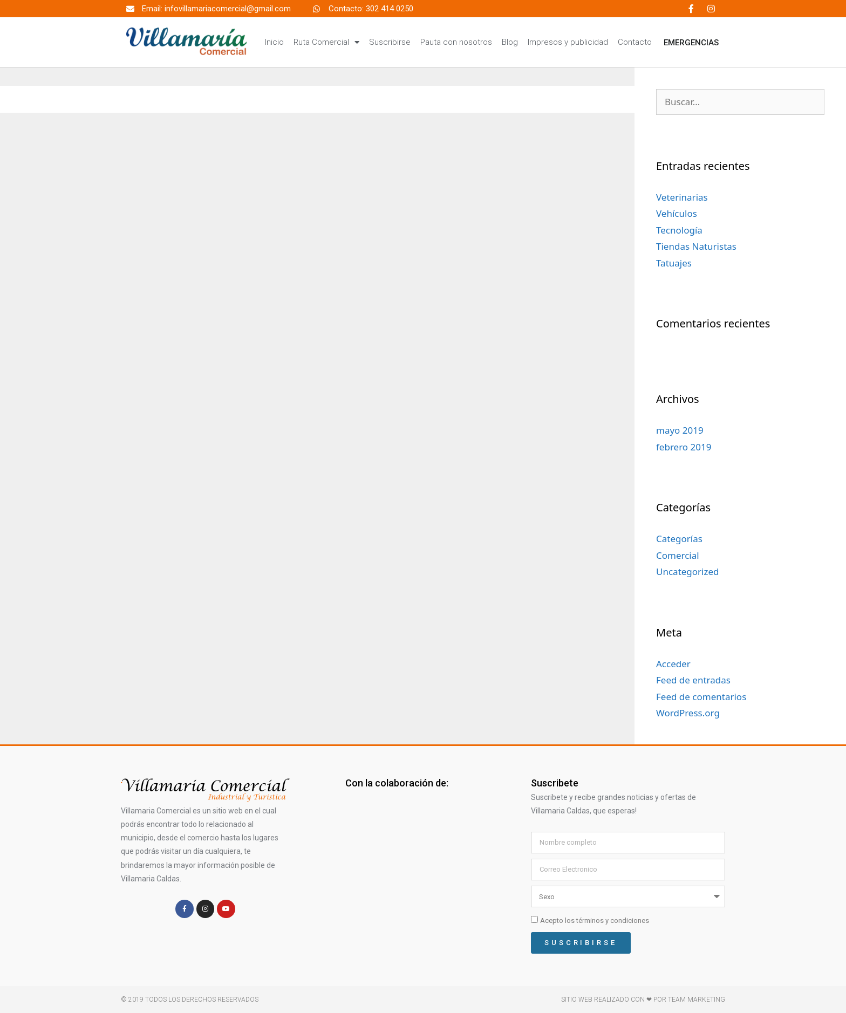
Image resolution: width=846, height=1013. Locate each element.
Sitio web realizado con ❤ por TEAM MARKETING (643, 999)
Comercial (677, 555)
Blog (510, 42)
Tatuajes (674, 263)
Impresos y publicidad (568, 42)
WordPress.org (688, 713)
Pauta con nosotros (456, 42)
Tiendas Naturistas (696, 246)
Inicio (274, 42)
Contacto (635, 42)
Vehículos (676, 213)
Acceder (673, 664)
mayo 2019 (680, 430)
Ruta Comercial (326, 42)
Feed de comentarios (701, 696)
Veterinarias (682, 197)
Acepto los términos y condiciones (594, 920)
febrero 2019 (683, 447)
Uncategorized (687, 571)
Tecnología (679, 230)
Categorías (679, 538)
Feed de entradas (693, 680)
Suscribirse (390, 42)
